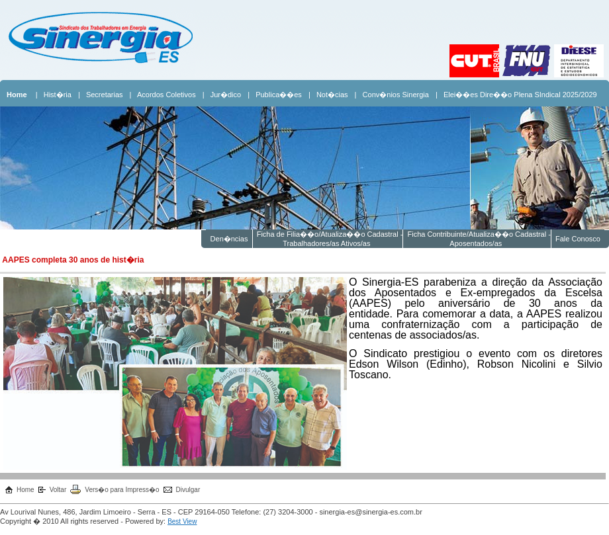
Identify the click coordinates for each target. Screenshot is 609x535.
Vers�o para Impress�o (122, 489)
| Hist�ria (53, 95)
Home (25, 489)
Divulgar (188, 489)
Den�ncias (229, 239)
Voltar (58, 489)
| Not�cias (328, 95)
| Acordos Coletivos (163, 95)
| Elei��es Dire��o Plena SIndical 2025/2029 (516, 95)
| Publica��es (275, 95)
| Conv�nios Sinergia (392, 95)
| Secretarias (100, 95)
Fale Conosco (577, 239)
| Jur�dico (222, 95)
